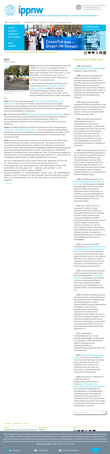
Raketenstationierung (93, 33)
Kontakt (26, 423)
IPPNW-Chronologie (48, 52)
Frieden (41, 22)
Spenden (12, 46)
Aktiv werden (14, 37)
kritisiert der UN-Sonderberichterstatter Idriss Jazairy (44, 114)
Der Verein (13, 40)
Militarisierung (92, 46)
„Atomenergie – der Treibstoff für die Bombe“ (20, 130)
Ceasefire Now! (92, 27)
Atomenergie (14, 22)
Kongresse (13, 34)
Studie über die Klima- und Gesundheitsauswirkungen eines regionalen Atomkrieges (90, 249)
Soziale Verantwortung (60, 22)
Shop (10, 43)
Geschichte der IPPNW (28, 52)
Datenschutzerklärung (44, 444)
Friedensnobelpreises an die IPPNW (86, 68)
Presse (11, 28)
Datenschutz (18, 423)
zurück (9, 183)
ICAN (93, 336)
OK (96, 450)
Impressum (7, 423)
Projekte (12, 31)
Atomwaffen (29, 22)
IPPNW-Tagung (91, 40)
